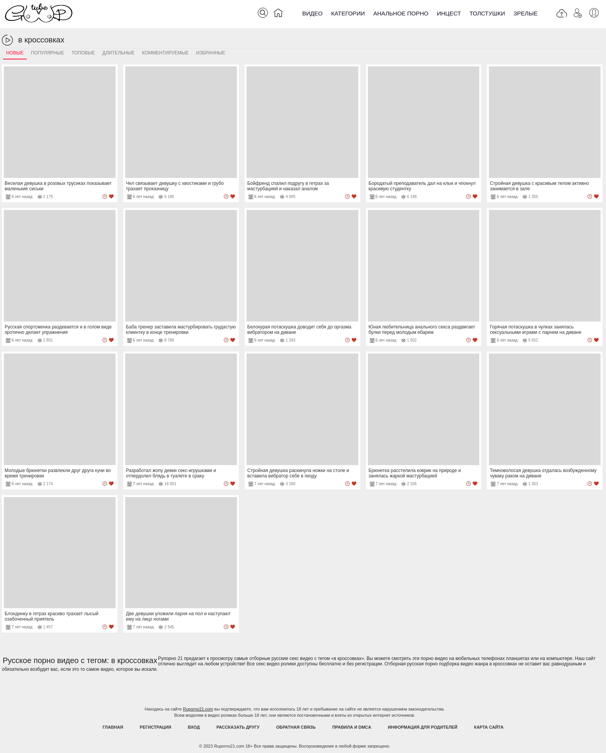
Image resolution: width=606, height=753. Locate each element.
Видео (312, 13)
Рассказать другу (238, 727)
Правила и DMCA (351, 727)
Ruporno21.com (198, 709)
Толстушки (487, 13)
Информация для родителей (423, 727)
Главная (112, 727)
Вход (194, 727)
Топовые (83, 53)
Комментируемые (165, 53)
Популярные (47, 53)
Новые (15, 53)
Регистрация (155, 727)
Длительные (118, 53)
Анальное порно (401, 13)
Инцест (449, 13)
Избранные (210, 53)
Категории (348, 13)
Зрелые (526, 13)
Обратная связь (296, 727)
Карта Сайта (488, 727)
